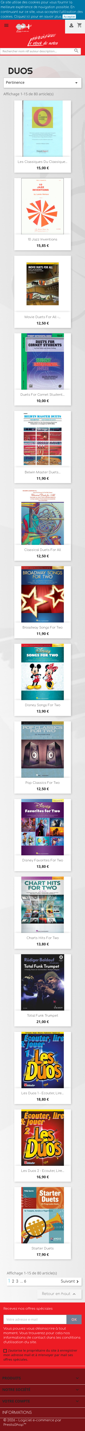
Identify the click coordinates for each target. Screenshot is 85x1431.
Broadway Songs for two (42, 627)
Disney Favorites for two (42, 860)
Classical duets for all (42, 550)
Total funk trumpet (42, 1015)
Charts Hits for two (43, 938)
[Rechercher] (40, 51)
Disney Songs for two (42, 705)
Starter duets (43, 1248)
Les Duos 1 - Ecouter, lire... (42, 1093)
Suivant (70, 1281)
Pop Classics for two (42, 783)
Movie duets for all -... (42, 317)
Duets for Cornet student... (42, 394)
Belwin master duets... (43, 472)
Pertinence (42, 83)
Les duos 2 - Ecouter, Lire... (42, 1171)
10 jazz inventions (42, 239)
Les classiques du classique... (42, 162)
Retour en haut (59, 1294)
